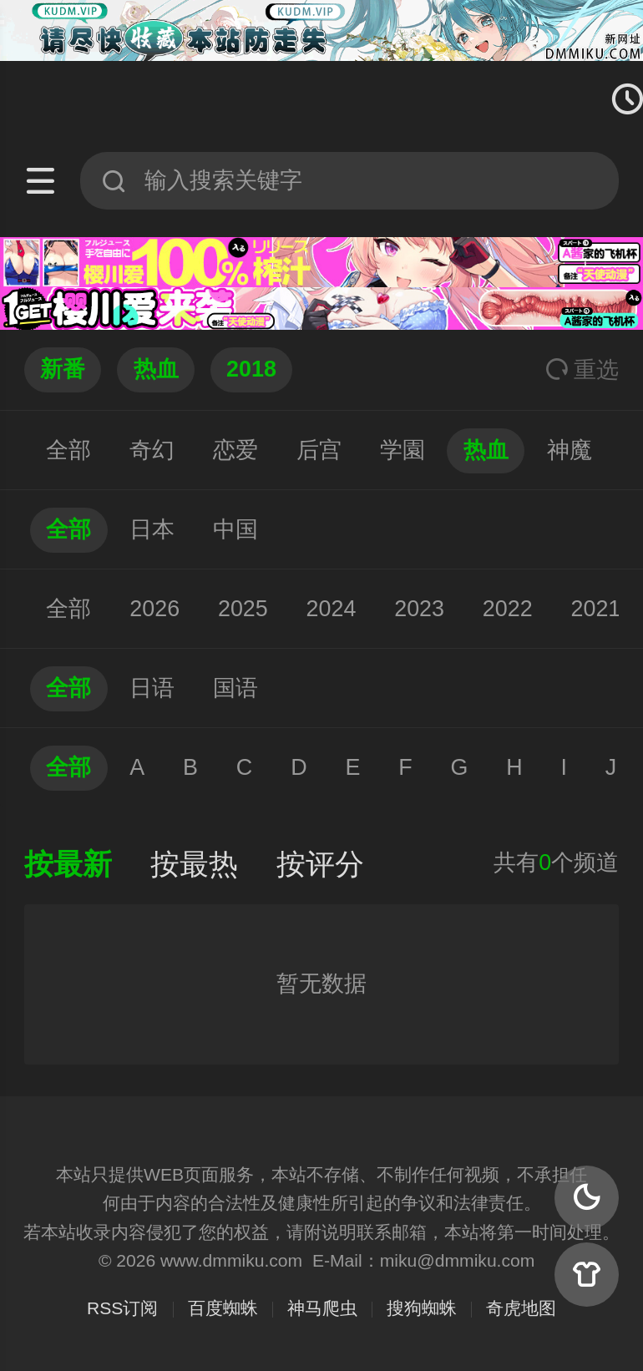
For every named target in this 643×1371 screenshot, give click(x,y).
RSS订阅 (122, 1308)
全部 (68, 450)
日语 (152, 688)
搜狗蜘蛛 (422, 1308)
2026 (154, 608)
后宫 (319, 450)
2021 (596, 608)
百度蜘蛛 (223, 1308)
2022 (508, 608)
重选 (582, 369)
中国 (235, 529)
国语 (235, 688)
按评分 (320, 864)
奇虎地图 (521, 1308)
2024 (331, 608)
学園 (402, 450)
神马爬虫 (322, 1308)
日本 (152, 529)
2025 (243, 608)
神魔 (569, 450)
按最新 (68, 864)
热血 (486, 450)
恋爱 (235, 450)
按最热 (194, 864)
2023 (419, 608)
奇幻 (152, 450)
